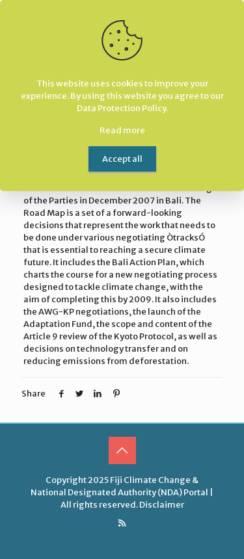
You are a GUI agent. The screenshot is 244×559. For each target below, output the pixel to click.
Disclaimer (161, 504)
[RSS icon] (122, 523)
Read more (122, 130)
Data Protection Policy (121, 108)
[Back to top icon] (122, 450)
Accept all (122, 158)
